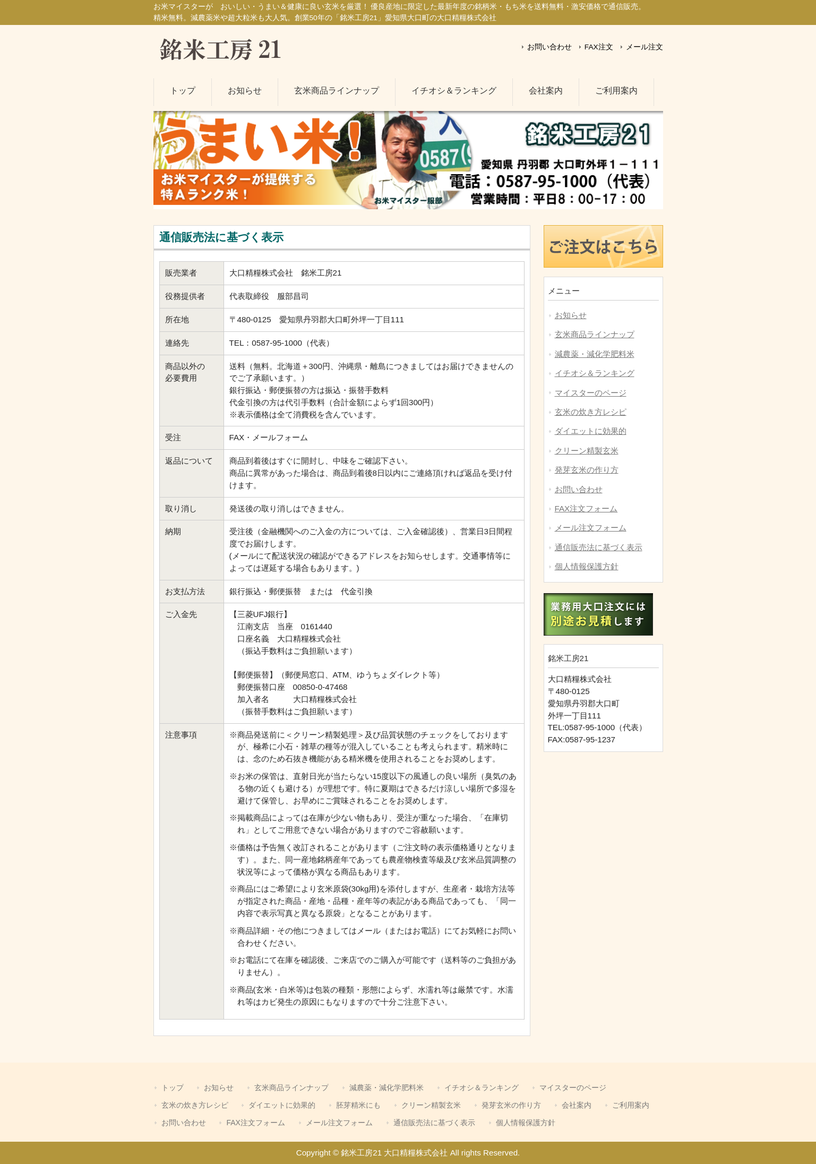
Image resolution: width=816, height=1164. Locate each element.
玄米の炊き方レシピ (590, 411)
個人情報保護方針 (587, 566)
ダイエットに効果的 (590, 430)
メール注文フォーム (590, 527)
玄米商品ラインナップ (594, 334)
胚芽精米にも (358, 1105)
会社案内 (576, 1105)
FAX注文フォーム (586, 508)
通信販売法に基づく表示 (598, 547)
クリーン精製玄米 (587, 450)
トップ (172, 1087)
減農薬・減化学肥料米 (594, 353)
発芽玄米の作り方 (587, 469)
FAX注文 (600, 47)
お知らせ (571, 315)
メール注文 (644, 47)
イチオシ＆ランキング (594, 373)
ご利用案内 (630, 1105)
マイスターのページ (590, 392)
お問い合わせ (550, 47)
